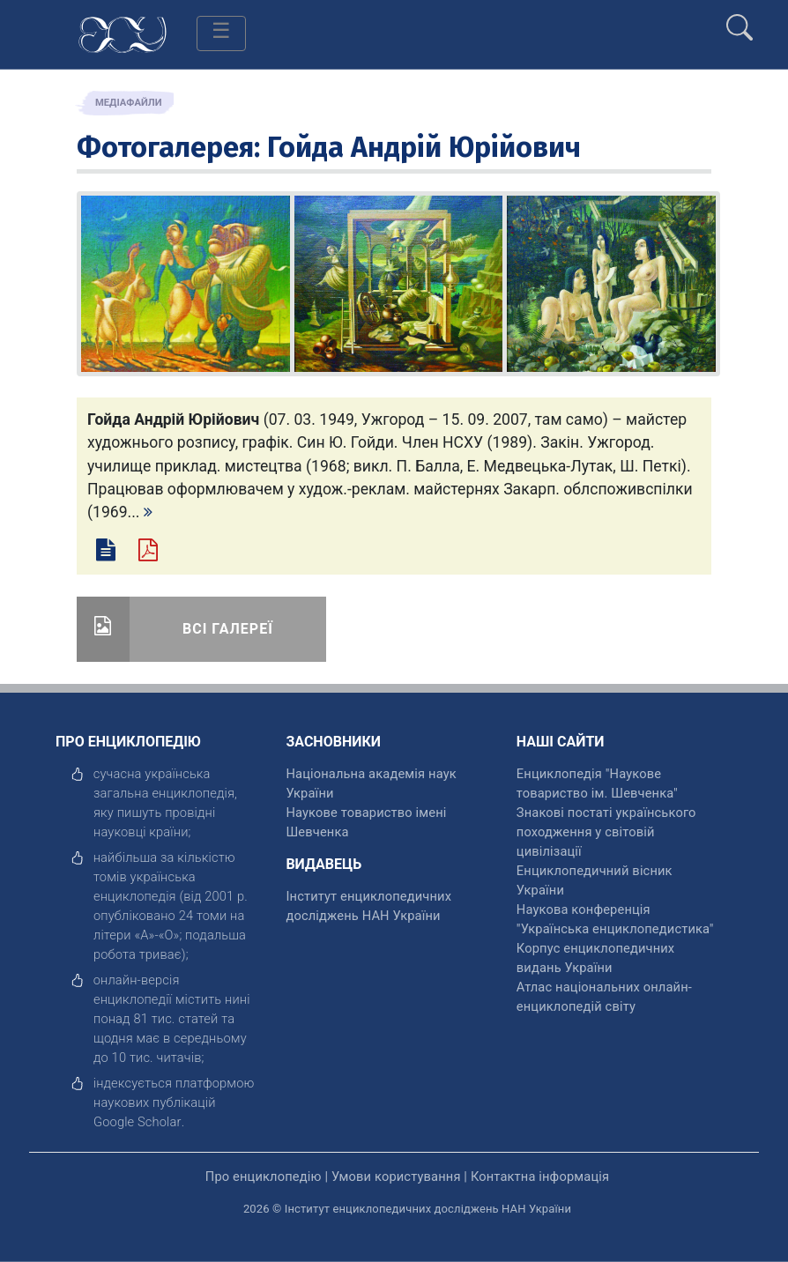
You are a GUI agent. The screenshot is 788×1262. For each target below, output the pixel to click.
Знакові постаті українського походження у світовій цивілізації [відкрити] (606, 832)
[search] (739, 20)
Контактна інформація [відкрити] (540, 1176)
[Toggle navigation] (221, 33)
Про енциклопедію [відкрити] (263, 1176)
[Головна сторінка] (122, 33)
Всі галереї (227, 628)
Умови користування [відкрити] (396, 1176)
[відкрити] (137, 1122)
